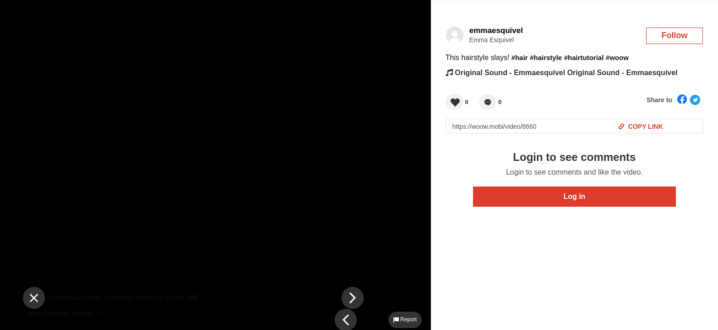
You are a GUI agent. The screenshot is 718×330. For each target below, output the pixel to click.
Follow (675, 35)
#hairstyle (546, 57)
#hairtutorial (584, 57)
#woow (617, 57)
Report (405, 319)
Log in (574, 196)
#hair (519, 57)
